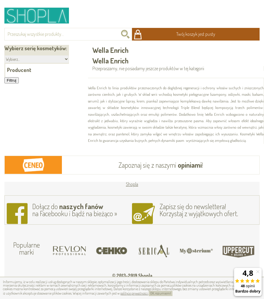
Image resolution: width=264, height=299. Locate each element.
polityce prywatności (134, 293)
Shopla (40, 15)
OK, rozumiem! (160, 293)
